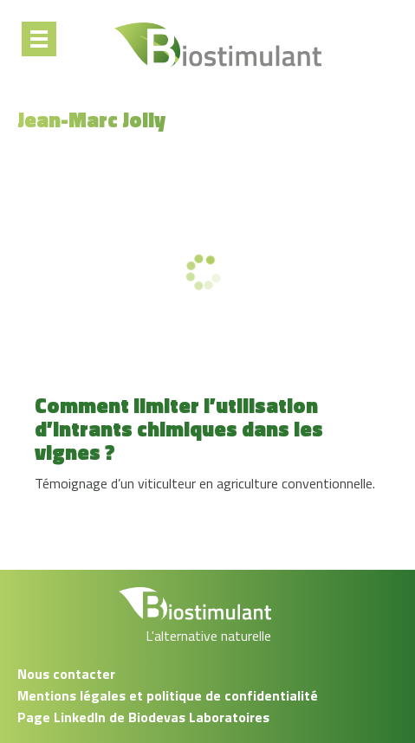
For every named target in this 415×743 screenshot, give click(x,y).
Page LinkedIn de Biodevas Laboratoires (143, 717)
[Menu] (39, 39)
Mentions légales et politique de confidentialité (167, 695)
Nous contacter (66, 673)
